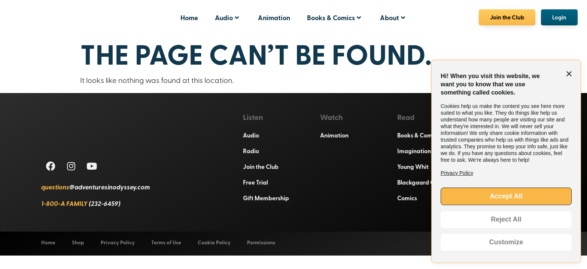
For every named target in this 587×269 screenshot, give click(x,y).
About (392, 17)
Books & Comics (334, 17)
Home (189, 17)
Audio (227, 17)
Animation (274, 17)
